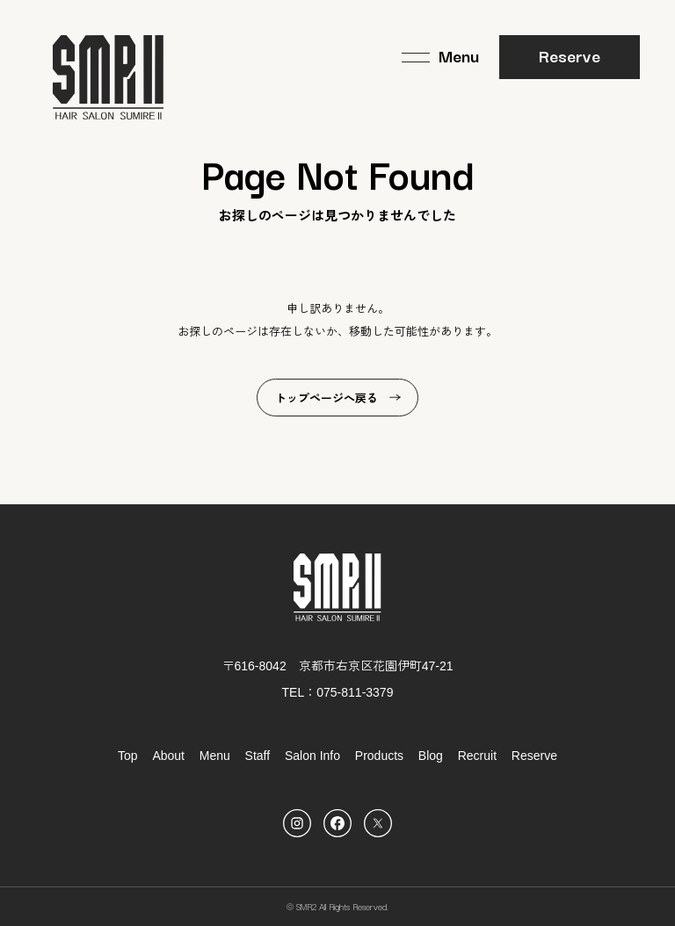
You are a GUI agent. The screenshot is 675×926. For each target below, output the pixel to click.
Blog (430, 756)
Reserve (569, 55)
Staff (258, 756)
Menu (215, 756)
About (168, 756)
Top (128, 756)
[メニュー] (440, 57)
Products (379, 756)
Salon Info (312, 756)
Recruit (477, 756)
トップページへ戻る (326, 398)
